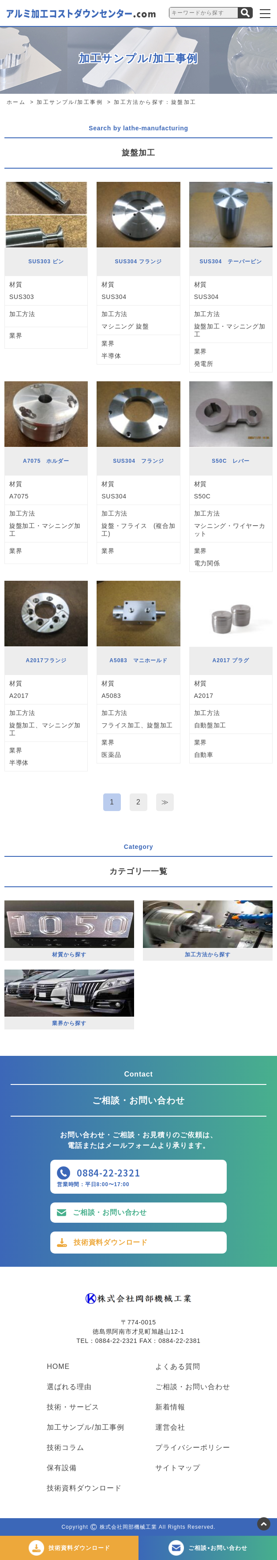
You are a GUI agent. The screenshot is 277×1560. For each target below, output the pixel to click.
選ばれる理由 (69, 1386)
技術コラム (65, 1447)
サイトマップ (177, 1467)
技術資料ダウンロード (111, 1242)
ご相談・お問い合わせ (110, 1212)
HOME (58, 1366)
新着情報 (170, 1407)
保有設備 (62, 1467)
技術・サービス (73, 1407)
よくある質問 (177, 1366)
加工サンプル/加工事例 (85, 1427)
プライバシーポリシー (192, 1447)
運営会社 (170, 1427)
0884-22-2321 (108, 1172)
